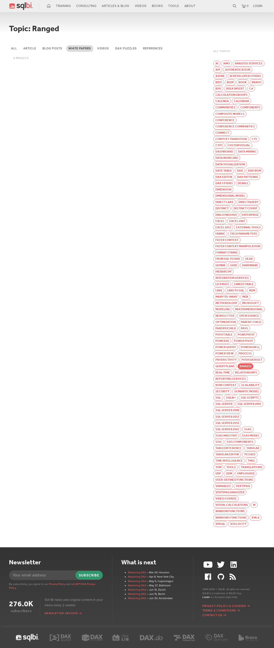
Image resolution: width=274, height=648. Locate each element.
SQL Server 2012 (227, 416)
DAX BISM (254, 170)
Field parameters (243, 233)
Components (250, 107)
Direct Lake (224, 202)
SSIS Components (240, 441)
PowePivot (246, 334)
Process (245, 353)
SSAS (248, 429)
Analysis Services (249, 63)
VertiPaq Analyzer (229, 492)
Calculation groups (231, 94)
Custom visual (239, 145)
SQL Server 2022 (227, 429)
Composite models (229, 114)
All (14, 48)
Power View (224, 353)
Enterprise (250, 214)
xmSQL (220, 524)
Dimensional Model (230, 195)
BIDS (218, 82)
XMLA (255, 517)
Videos (140, 6)
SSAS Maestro (226, 435)
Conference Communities (235, 126)
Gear (249, 258)
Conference (224, 120)
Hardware (250, 265)
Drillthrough (226, 214)
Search (235, 6)
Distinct (222, 208)
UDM (229, 473)
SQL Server (223, 404)
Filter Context (227, 240)
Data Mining (247, 151)
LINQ (218, 290)
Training (63, 6)
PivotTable (224, 334)
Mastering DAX (137, 572)
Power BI (222, 341)
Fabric (220, 233)
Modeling (222, 309)
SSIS (218, 441)
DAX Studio (224, 183)
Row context (225, 385)
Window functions (230, 511)
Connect (222, 132)
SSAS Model (251, 435)
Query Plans (225, 366)
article (29, 48)
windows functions (231, 517)
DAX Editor (223, 177)
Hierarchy (223, 271)
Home (49, 6)
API (217, 69)
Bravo (256, 82)
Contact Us (212, 615)
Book (243, 82)
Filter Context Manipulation (237, 246)
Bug (218, 88)
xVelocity (238, 524)
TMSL (251, 460)
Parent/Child (225, 328)
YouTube (208, 565)
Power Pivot (243, 341)
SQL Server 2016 (227, 423)
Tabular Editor (227, 454)
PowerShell (250, 347)
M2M (252, 290)
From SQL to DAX (227, 258)
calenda (222, 101)
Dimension (223, 189)
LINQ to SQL (235, 290)
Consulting (86, 6)
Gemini (220, 265)
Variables (223, 486)
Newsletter (224, 315)
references (153, 48)
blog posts (52, 48)
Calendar (241, 101)
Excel (219, 221)
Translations (251, 467)
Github (221, 577)
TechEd (249, 454)
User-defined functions (234, 479)
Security (222, 391)
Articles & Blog (115, 6)
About (190, 6)
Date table (223, 170)
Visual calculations (231, 504)
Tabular (252, 448)
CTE (254, 139)
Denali (243, 183)
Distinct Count (245, 208)
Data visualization (230, 164)
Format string (226, 252)
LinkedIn (234, 565)
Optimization (225, 322)
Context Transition (231, 139)
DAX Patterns (247, 177)
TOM (218, 467)
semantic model (246, 391)
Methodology (226, 303)
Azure (220, 76)
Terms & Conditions (219, 610)
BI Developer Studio (245, 76)
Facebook (208, 577)
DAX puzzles (126, 48)
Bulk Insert (235, 88)
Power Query (225, 347)
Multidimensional (249, 309)
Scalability (250, 385)
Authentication (237, 69)
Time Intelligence (229, 460)
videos (103, 48)
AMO (226, 63)
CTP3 (219, 145)
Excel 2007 (237, 221)
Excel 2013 (223, 227)
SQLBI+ (231, 397)
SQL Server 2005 (249, 404)
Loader (206, 597)
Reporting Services (230, 378)
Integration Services (232, 277)
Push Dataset (251, 359)
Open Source (249, 315)
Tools (173, 6)
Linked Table (244, 284)
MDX (245, 296)
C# (251, 88)
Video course (225, 498)
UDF (218, 473)
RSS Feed (234, 577)
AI (216, 63)
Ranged (245, 366)
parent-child (251, 322)
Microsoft (250, 303)
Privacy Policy (57, 584)
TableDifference (228, 448)
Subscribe (89, 575)
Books (157, 6)
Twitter (221, 565)
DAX (240, 170)
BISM (230, 82)
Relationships (246, 372)
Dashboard (224, 151)
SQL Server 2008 (227, 410)
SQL (218, 397)
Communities (225, 107)
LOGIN (257, 6)
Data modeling (226, 157)
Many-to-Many (226, 296)
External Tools (248, 227)
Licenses (222, 284)
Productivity (225, 359)
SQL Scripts (250, 397)
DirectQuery (248, 202)
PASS (244, 328)
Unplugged (245, 473)
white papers (79, 48)
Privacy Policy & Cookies (224, 606)
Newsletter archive (61, 613)
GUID (233, 265)
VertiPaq (243, 486)
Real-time (222, 372)
